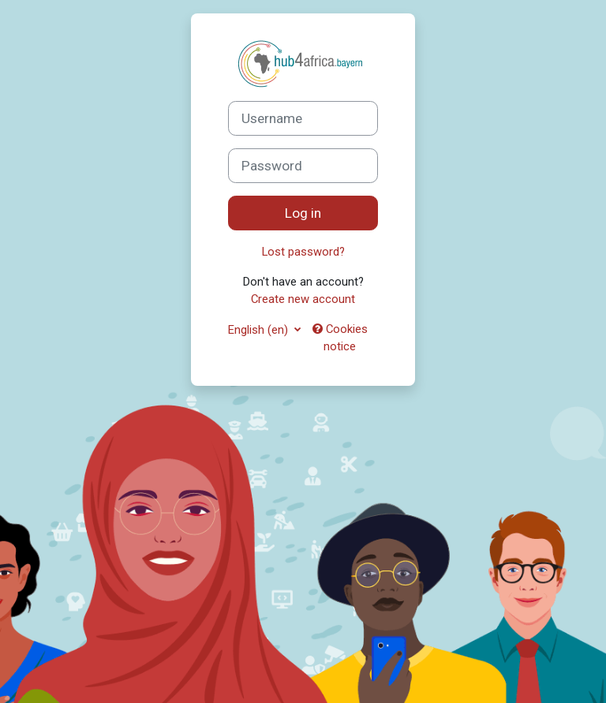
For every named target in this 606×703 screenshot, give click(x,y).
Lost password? (303, 252)
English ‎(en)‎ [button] (259, 330)
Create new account (303, 299)
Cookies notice (340, 337)
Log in (303, 213)
